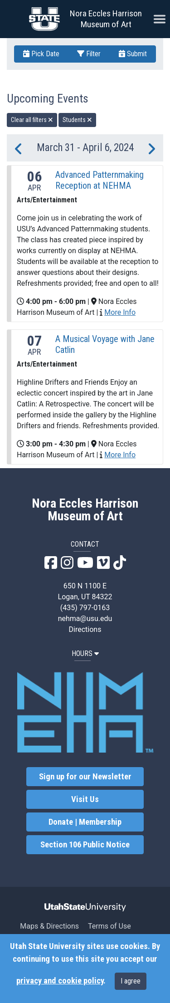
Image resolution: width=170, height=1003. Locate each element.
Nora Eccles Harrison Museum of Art (106, 18)
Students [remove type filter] (77, 119)
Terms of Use (109, 926)
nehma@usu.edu (85, 618)
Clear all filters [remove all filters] (32, 119)
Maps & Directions (49, 926)
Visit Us (85, 799)
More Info (120, 312)
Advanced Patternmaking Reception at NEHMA (99, 180)
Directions (85, 629)
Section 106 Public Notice (85, 845)
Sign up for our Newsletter (85, 777)
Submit (133, 53)
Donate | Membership (85, 822)
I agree (131, 981)
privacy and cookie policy (59, 981)
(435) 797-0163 (85, 607)
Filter (89, 53)
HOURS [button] (85, 653)
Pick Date (41, 53)
